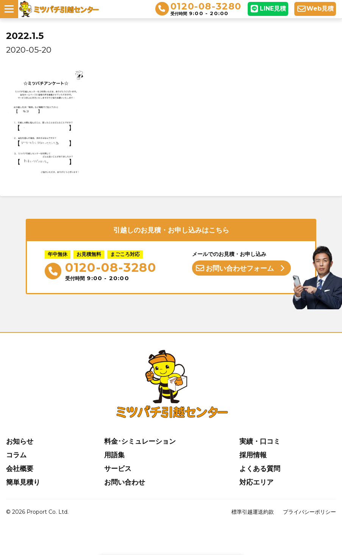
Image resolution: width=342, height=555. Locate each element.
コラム (16, 455)
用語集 (114, 455)
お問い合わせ (124, 482)
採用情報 (253, 455)
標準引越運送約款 (252, 511)
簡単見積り (23, 482)
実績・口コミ (259, 441)
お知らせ (19, 441)
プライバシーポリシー (309, 511)
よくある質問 (259, 469)
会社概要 (19, 469)
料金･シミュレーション (140, 441)
